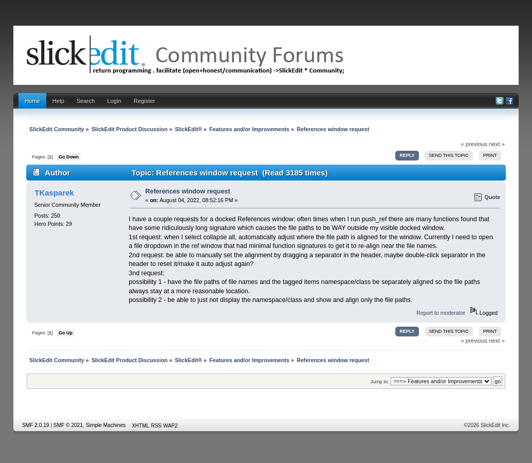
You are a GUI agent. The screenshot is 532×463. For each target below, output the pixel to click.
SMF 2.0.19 (35, 425)
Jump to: (379, 381)
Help (58, 101)
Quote (493, 197)
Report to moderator (440, 313)
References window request (187, 191)
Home (32, 101)
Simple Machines (106, 425)
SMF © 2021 (68, 425)
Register (144, 101)
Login (114, 101)
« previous (474, 144)
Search (86, 101)
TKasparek (54, 192)
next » (497, 144)
